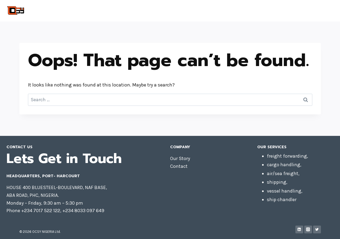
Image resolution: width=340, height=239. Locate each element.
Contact (279, 11)
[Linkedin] (299, 229)
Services (322, 11)
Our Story (180, 158)
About (300, 11)
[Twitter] (317, 229)
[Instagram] (308, 229)
